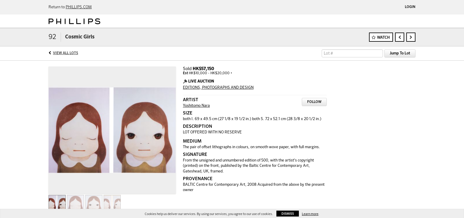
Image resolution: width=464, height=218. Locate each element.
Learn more (310, 214)
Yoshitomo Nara (196, 106)
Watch (383, 38)
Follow (314, 102)
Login (410, 7)
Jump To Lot (400, 53)
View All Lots (65, 53)
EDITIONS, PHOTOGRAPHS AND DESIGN (218, 88)
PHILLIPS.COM (79, 7)
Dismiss (287, 213)
